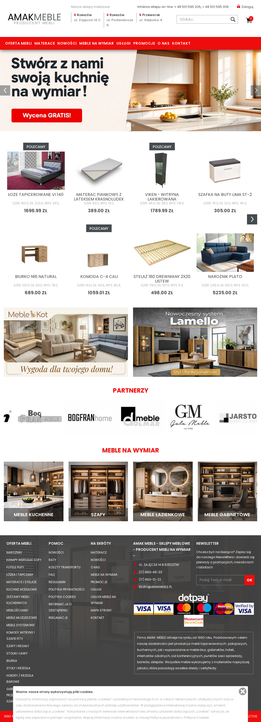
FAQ (52, 574)
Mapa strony (101, 610)
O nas (163, 43)
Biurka (11, 661)
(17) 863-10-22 (150, 579)
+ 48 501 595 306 (215, 7)
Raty (52, 560)
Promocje (144, 43)
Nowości (67, 43)
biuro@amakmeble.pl (155, 587)
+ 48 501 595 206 (187, 7)
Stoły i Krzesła (18, 668)
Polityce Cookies (196, 717)
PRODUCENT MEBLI (34, 18)
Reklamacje (58, 618)
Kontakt (181, 43)
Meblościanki (17, 610)
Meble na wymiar (96, 43)
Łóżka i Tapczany (19, 574)
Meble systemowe (20, 625)
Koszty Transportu (65, 567)
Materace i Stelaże (21, 582)
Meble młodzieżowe (21, 618)
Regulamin (57, 582)
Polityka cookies (62, 597)
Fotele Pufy (15, 567)
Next (252, 219)
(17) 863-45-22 (150, 572)
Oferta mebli (18, 43)
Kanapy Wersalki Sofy (23, 560)
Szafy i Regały (17, 646)
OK (249, 580)
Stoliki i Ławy (17, 653)
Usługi (123, 43)
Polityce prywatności (166, 717)
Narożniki (14, 552)
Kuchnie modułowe (21, 589)
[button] (5, 90)
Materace (44, 43)
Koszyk (251, 18)
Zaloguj (245, 6)
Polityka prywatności (67, 589)
